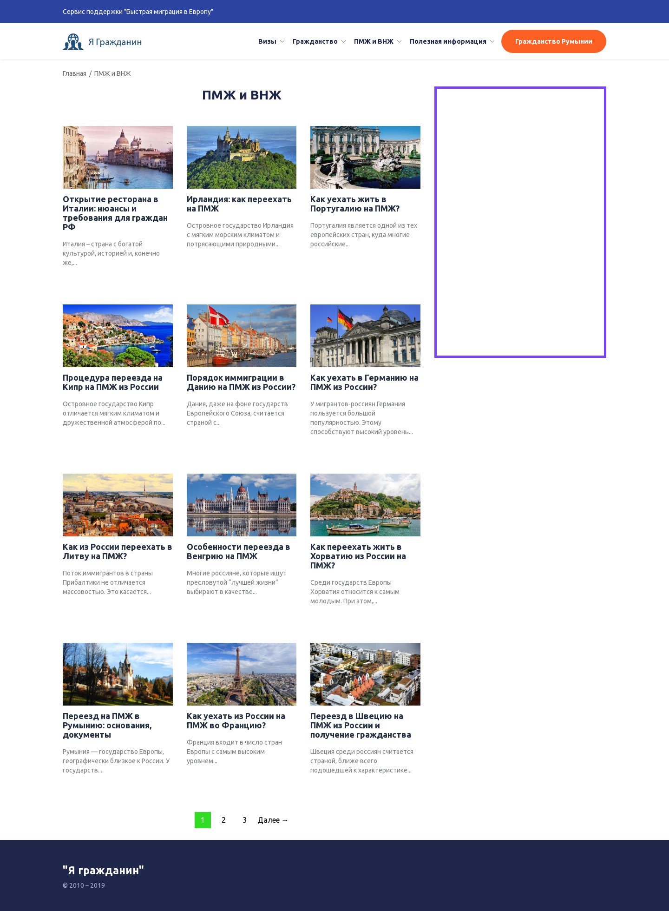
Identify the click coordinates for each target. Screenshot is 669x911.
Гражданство (315, 41)
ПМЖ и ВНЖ (374, 41)
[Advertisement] (520, 157)
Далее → (273, 820)
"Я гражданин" (103, 870)
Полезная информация (448, 41)
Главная (74, 73)
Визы (267, 41)
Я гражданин (105, 41)
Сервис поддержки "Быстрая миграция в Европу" (138, 11)
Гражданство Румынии (553, 41)
